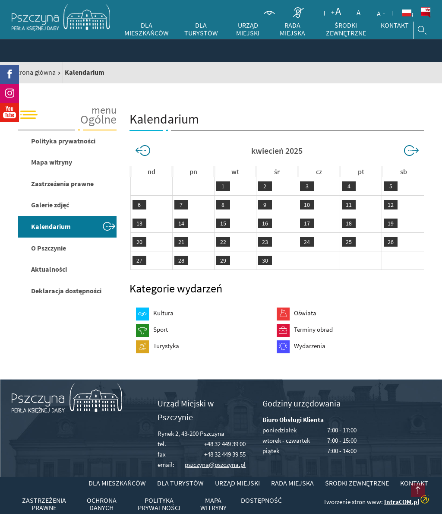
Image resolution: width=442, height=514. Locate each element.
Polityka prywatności (63, 140)
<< (144, 150)
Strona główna (34, 72)
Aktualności (49, 269)
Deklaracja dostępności (66, 290)
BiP (425, 12)
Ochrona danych (102, 504)
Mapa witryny (51, 162)
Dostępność (261, 500)
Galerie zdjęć (50, 204)
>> (410, 150)
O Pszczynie (48, 248)
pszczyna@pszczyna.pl (215, 464)
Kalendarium (51, 226)
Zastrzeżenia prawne (62, 183)
